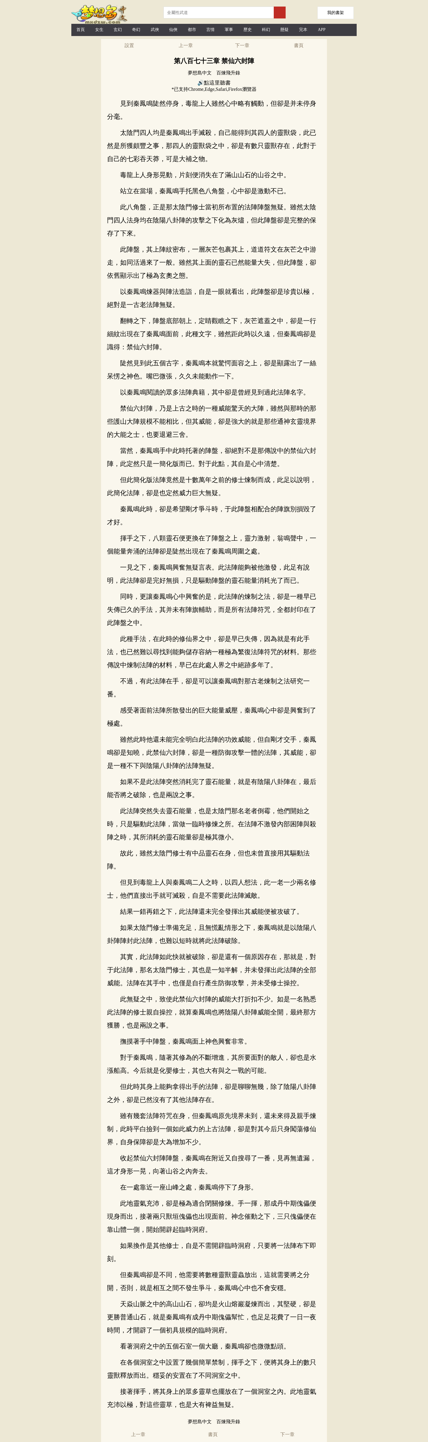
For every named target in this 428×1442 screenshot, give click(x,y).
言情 (210, 29)
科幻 (266, 29)
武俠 (155, 29)
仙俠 (173, 29)
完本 (303, 29)
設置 (129, 45)
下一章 (242, 45)
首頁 (80, 29)
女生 (99, 29)
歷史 (247, 29)
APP (321, 29)
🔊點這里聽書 (214, 83)
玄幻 (118, 29)
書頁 (298, 45)
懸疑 (284, 29)
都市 (192, 29)
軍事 (229, 29)
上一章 (186, 45)
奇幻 (136, 29)
